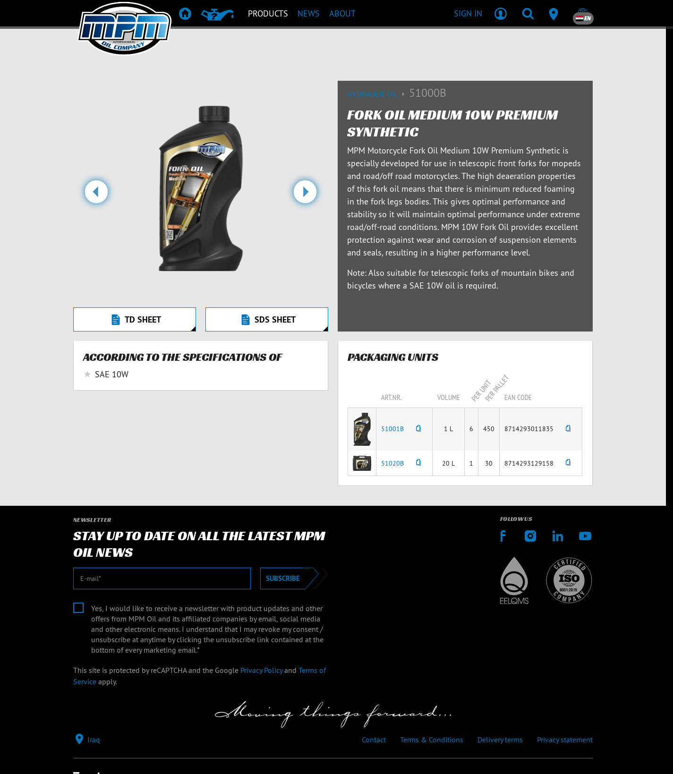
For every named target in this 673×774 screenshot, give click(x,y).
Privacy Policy (261, 670)
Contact (374, 739)
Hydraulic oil (378, 94)
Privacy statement (565, 739)
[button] (96, 195)
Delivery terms (500, 739)
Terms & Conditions (431, 739)
